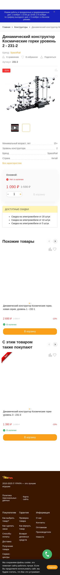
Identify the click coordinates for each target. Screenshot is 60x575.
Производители (43, 532)
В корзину (39, 194)
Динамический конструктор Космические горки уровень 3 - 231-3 (27, 413)
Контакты (40, 522)
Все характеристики (12, 163)
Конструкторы (21, 27)
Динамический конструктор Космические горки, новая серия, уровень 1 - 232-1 (27, 307)
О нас (39, 518)
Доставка (6, 541)
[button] (49, 241)
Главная (6, 27)
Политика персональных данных (9, 498)
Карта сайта (25, 497)
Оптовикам (41, 527)
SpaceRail (15, 52)
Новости (40, 537)
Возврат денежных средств (24, 536)
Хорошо (52, 567)
